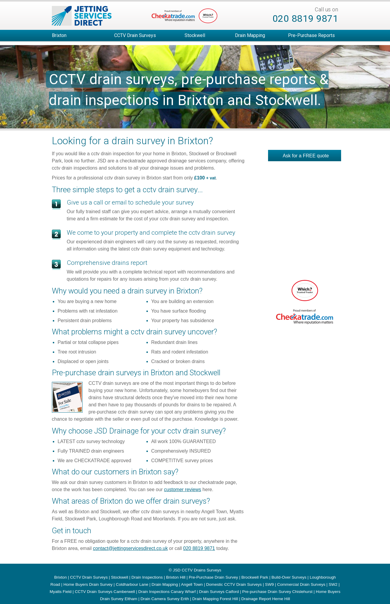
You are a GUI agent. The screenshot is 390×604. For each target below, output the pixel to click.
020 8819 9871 (305, 18)
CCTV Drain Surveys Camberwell (105, 591)
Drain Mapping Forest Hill (215, 599)
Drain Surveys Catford (219, 591)
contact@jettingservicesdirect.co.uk (130, 548)
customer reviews (182, 489)
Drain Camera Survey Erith (164, 599)
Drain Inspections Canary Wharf (167, 591)
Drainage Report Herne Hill (265, 599)
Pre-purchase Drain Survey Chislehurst (277, 591)
